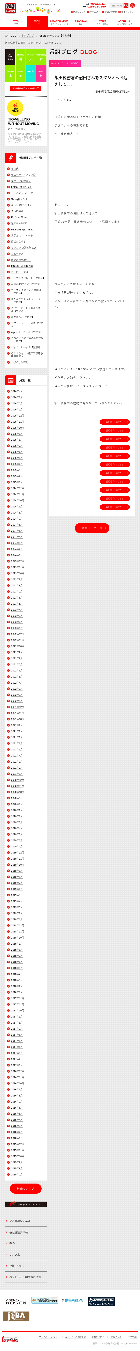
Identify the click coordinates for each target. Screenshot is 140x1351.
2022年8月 (17, 658)
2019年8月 (17, 877)
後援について (17, 1265)
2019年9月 (17, 870)
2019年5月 (17, 895)
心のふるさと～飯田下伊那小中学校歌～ (27, 355)
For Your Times (19, 217)
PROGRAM (81, 22)
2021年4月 (17, 755)
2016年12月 (17, 1071)
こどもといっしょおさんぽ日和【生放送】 (27, 310)
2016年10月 (17, 1083)
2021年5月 (17, 749)
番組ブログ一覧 (92, 528)
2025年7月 (17, 445)
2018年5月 (17, 968)
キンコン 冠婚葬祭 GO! (24, 247)
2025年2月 (17, 476)
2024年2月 (17, 549)
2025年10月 (17, 427)
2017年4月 (17, 1047)
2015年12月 (17, 1144)
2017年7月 (17, 1028)
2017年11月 (17, 1004)
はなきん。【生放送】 (22, 317)
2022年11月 (17, 640)
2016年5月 (17, 1113)
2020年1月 (17, 846)
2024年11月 (17, 494)
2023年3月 (17, 616)
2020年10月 (17, 792)
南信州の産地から (21, 260)
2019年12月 (17, 852)
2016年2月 (17, 1132)
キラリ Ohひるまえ (21, 205)
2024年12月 (17, 488)
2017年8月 (17, 1022)
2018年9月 (17, 943)
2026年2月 (17, 403)
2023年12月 (17, 561)
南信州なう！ (18, 241)
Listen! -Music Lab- (21, 187)
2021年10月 (17, 719)
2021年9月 (17, 725)
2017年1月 (17, 1065)
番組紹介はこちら (115, 422)
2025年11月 (17, 421)
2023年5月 (17, 603)
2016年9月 (17, 1089)
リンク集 (14, 1254)
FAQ (12, 1243)
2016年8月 (17, 1095)
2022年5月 (17, 676)
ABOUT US (124, 22)
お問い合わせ (111, 12)
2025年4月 (17, 464)
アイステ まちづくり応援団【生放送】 (26, 292)
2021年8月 (17, 731)
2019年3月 (17, 907)
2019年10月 (17, 864)
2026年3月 (17, 397)
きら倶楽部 (17, 211)
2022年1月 (17, 701)
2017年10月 (17, 1010)
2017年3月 (17, 1053)
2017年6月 (17, 1034)
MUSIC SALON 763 (22, 266)
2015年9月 (17, 1162)
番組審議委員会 (18, 1232)
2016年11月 (17, 1077)
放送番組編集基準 (19, 1220)
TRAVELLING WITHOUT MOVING (23, 121)
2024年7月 (17, 518)
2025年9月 (17, 434)
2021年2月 (17, 767)
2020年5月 (17, 822)
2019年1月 (17, 919)
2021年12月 (17, 707)
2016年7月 (17, 1101)
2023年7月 (17, 591)
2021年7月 (17, 737)
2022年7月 (17, 664)
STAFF (102, 22)
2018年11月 (17, 931)
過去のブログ (25, 1188)
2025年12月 (17, 415)
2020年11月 (17, 786)
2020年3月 (17, 834)
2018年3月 (17, 980)
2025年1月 (17, 482)
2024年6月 (17, 524)
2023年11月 (17, 567)
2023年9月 (17, 579)
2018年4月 (17, 974)
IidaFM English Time (22, 229)
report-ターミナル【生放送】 (55, 35)
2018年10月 (17, 937)
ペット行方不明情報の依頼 (25, 1277)
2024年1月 (17, 555)
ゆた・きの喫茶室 (21, 181)
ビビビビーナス (19, 272)
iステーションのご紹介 (75, 1337)
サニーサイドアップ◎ (23, 175)
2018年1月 (17, 992)
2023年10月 (17, 573)
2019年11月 (17, 858)
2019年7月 (17, 883)
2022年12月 (17, 634)
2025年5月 (17, 458)
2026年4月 (17, 391)
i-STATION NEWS (59, 22)
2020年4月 (17, 828)
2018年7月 (17, 956)
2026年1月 (17, 409)
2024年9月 (17, 506)
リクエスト (95, 12)
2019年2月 (17, 913)
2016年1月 (17, 1138)
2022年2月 (17, 695)
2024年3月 (17, 543)
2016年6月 (17, 1107)
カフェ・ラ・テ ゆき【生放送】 (27, 325)
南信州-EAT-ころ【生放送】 (26, 284)
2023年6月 (17, 597)
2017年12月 (17, 998)
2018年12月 (17, 925)
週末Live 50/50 (19, 223)
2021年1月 (17, 773)
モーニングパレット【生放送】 (28, 278)
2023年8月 (17, 585)
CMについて (80, 12)
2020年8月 (17, 804)
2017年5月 (17, 1041)
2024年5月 (17, 531)
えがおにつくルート (22, 235)
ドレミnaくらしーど (22, 193)
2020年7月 (17, 810)
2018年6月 (17, 962)
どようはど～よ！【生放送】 (27, 347)
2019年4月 (17, 901)
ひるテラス (17, 254)
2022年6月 (17, 670)
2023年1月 (17, 628)
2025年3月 (17, 470)
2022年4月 (17, 682)
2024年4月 (17, 537)
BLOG (37, 22)
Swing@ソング (19, 199)
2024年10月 (17, 500)
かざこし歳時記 (19, 362)
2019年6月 (17, 889)
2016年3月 (17, 1126)
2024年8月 (17, 512)
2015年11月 (17, 1150)
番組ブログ (27, 35)
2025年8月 (17, 439)
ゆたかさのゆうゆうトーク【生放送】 (25, 301)
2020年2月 (17, 840)
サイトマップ (127, 12)
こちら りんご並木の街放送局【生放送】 (27, 340)
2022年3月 (17, 688)
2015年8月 (17, 1168)
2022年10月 (17, 646)
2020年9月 (17, 798)
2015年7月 (17, 1174)
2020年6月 (17, 816)
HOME (16, 22)
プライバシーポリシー (49, 1337)
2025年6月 (17, 452)
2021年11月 (17, 713)
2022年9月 (17, 652)
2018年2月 (17, 986)
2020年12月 (17, 780)
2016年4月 (17, 1120)
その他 (14, 168)
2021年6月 (17, 743)
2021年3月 (17, 761)
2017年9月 (17, 1016)
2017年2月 (17, 1059)
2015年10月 (17, 1156)
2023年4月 (17, 609)
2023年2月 (17, 622)
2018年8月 (17, 949)
